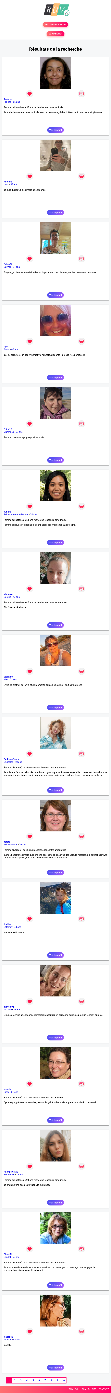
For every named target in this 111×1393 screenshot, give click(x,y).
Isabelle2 (8, 1336)
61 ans (14, 1092)
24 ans (19, 1174)
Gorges (7, 597)
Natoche (8, 181)
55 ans (16, 102)
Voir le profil (55, 130)
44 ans (17, 927)
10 (63, 1380)
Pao (6, 346)
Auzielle (8, 1009)
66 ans (14, 349)
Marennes (9, 432)
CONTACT (103, 1389)
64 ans (16, 267)
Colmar (7, 267)
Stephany (8, 676)
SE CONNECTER (55, 34)
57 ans (13, 184)
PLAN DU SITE (89, 1389)
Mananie (8, 594)
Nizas (6, 1092)
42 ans (16, 1339)
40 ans (18, 762)
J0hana (7, 511)
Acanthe (8, 99)
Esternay (8, 927)
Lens (6, 184)
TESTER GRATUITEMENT (55, 24)
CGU (77, 1389)
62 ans (16, 1257)
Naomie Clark (11, 1171)
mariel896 (9, 1006)
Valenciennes (10, 844)
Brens (7, 349)
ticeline (7, 924)
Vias (6, 679)
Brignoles (8, 762)
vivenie (7, 1089)
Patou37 (8, 264)
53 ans (19, 432)
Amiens (7, 1339)
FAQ (71, 1389)
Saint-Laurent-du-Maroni (16, 514)
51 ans (13, 679)
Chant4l (8, 1254)
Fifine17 (8, 429)
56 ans (22, 844)
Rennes (7, 102)
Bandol (7, 1257)
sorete (7, 841)
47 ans (16, 597)
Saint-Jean (9, 1174)
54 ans (33, 514)
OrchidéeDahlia (11, 759)
